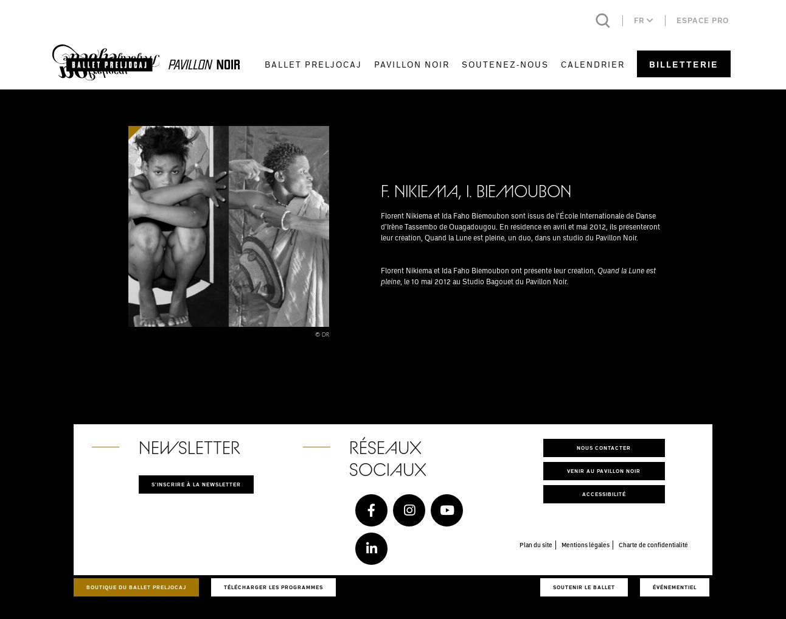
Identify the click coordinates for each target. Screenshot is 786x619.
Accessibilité (604, 494)
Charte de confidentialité (653, 544)
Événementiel (675, 587)
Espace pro (702, 20)
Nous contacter (604, 447)
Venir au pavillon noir (604, 470)
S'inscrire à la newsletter (196, 484)
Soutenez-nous (505, 64)
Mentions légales (586, 544)
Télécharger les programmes (273, 587)
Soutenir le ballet (584, 587)
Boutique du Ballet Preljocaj (136, 587)
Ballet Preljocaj (313, 64)
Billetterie (683, 64)
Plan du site (536, 544)
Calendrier (593, 64)
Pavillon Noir (412, 64)
